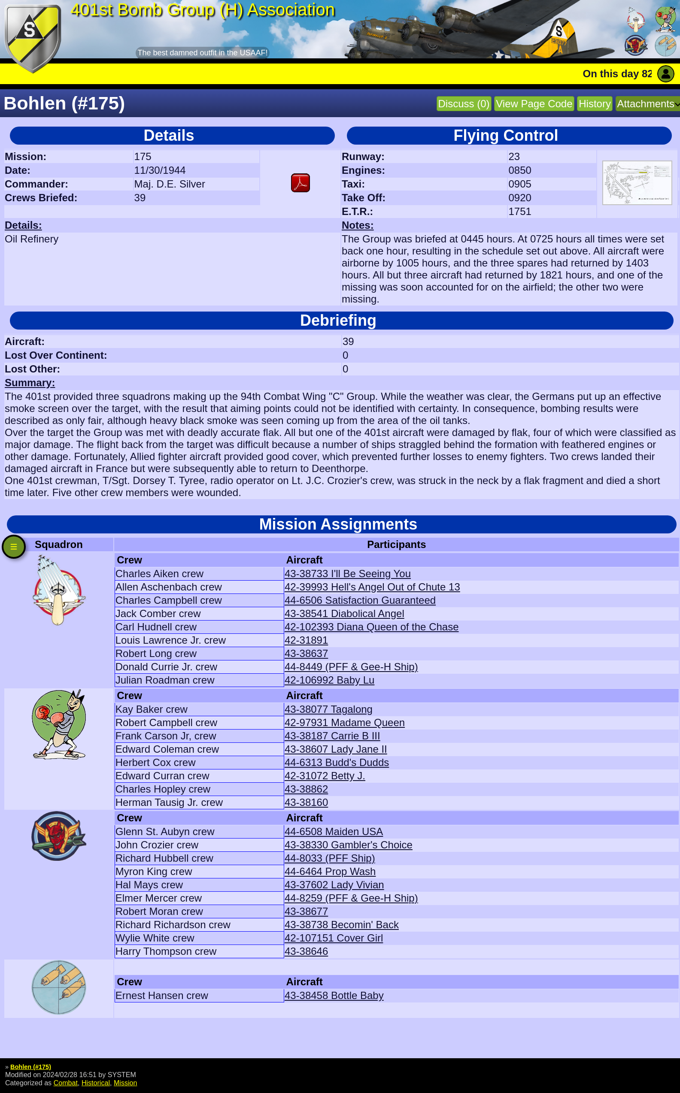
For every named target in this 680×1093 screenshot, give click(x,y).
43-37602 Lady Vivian (334, 884)
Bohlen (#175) (30, 1066)
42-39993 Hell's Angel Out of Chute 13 (372, 587)
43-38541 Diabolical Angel (344, 613)
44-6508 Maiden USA (334, 831)
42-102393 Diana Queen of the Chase (372, 627)
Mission (125, 1083)
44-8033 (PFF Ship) (330, 858)
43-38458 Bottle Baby (334, 995)
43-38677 (306, 911)
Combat (66, 1083)
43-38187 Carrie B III (332, 736)
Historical (96, 1083)
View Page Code (534, 103)
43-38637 (306, 653)
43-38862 (306, 789)
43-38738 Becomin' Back (342, 924)
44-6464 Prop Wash (330, 871)
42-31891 (306, 640)
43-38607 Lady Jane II (336, 749)
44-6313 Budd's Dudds (337, 762)
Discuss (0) (464, 103)
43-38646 (306, 951)
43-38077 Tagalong (329, 709)
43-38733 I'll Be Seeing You (348, 573)
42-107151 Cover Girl (334, 938)
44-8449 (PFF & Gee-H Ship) (351, 666)
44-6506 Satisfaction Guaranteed (360, 600)
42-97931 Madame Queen (345, 722)
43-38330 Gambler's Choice (349, 845)
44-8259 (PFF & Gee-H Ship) (351, 898)
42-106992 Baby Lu (330, 680)
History (595, 103)
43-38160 (306, 802)
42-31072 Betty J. (325, 775)
